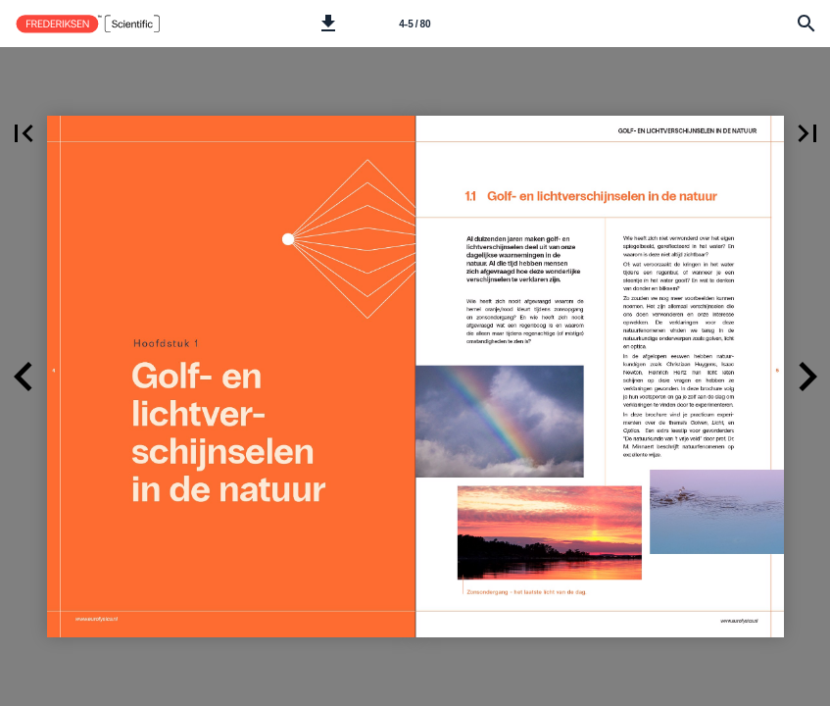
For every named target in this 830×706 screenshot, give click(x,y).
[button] (328, 23)
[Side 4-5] (415, 23)
